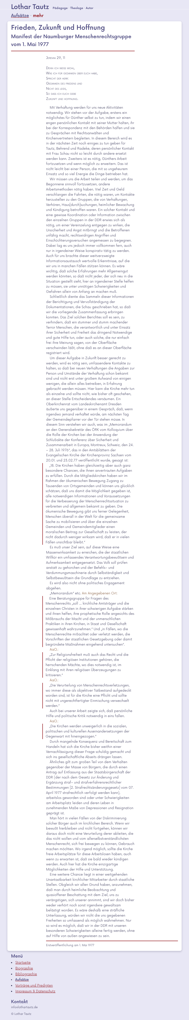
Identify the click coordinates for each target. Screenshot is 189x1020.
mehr (38, 15)
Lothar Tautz (30, 7)
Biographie (24, 968)
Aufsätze (20, 15)
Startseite (23, 963)
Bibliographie (26, 974)
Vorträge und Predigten (34, 985)
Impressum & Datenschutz (35, 991)
